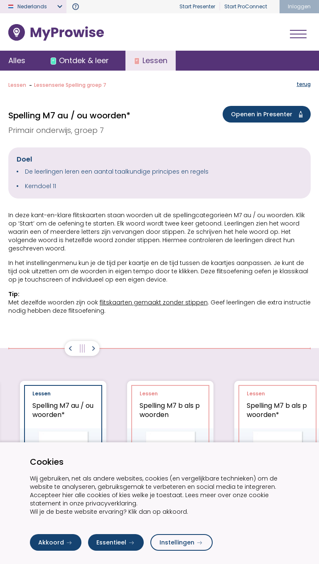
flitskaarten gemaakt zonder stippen (154, 302)
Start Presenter (197, 6)
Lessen (17, 84)
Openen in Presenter (268, 114)
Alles (16, 60)
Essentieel (115, 542)
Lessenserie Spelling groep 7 (70, 84)
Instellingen (182, 542)
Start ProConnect (245, 6)
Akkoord (55, 542)
